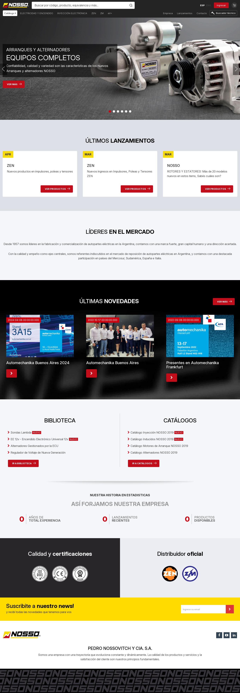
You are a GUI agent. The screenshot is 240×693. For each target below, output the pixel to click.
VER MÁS (14, 84)
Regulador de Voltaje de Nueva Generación (38, 452)
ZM (102, 13)
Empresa (168, 13)
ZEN (93, 13)
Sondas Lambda (26, 432)
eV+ (110, 13)
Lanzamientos (184, 13)
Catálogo (10, 13)
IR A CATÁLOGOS (144, 463)
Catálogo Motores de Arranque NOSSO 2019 (159, 446)
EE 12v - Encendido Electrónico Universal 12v (44, 439)
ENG (208, 5)
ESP (202, 5)
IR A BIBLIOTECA (24, 463)
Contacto (202, 13)
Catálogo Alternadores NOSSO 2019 (154, 452)
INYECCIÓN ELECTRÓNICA (72, 13)
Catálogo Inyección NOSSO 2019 (157, 432)
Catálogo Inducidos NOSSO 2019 (157, 439)
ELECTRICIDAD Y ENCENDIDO (36, 13)
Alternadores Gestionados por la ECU (34, 446)
